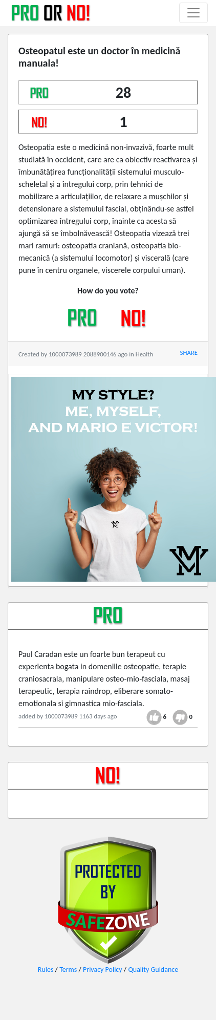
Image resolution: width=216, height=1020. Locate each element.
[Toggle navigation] (193, 13)
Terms (68, 969)
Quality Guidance (153, 969)
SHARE (189, 352)
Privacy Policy (102, 969)
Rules (46, 969)
